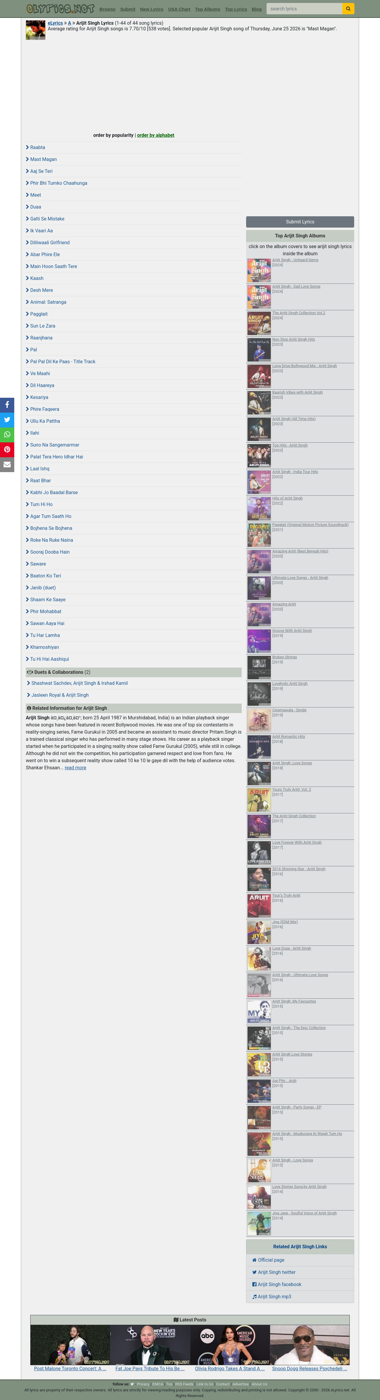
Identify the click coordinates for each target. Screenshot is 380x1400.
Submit (127, 9)
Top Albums (207, 9)
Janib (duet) (41, 588)
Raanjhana (39, 338)
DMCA (157, 1384)
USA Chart (179, 9)
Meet (33, 195)
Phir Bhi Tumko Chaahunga (56, 183)
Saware (36, 564)
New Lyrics (152, 9)
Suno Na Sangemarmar (52, 445)
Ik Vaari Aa (39, 231)
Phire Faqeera (42, 409)
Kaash (34, 278)
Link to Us (204, 1384)
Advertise (240, 1384)
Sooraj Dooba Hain (48, 552)
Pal (31, 350)
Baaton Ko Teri (43, 576)
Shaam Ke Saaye (46, 599)
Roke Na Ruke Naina (49, 540)
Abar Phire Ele (43, 254)
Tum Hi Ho (39, 504)
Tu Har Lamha (43, 635)
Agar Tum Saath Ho (48, 516)
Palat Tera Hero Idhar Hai (54, 457)
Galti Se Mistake (45, 219)
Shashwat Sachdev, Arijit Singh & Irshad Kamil (77, 683)
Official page (268, 1260)
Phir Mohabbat (43, 611)
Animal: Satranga (46, 302)
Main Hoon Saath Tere (51, 266)
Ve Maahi (38, 373)
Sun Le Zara (40, 326)
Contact (222, 1384)
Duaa (33, 207)
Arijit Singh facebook (276, 1284)
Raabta (35, 147)
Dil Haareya (40, 385)
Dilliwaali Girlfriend (48, 242)
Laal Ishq (37, 469)
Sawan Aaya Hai (45, 623)
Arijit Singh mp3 (271, 1296)
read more (75, 768)
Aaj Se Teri (39, 171)
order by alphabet (156, 135)
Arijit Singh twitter (273, 1272)
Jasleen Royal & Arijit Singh (58, 695)
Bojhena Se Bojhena (49, 528)
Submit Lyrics (300, 222)
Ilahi (32, 433)
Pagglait (37, 314)
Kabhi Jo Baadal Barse (52, 492)
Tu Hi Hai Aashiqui (47, 659)
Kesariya (37, 397)
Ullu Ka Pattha (43, 421)
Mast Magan (41, 159)
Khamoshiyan (42, 647)
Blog (257, 9)
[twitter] (132, 1384)
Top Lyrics (236, 9)
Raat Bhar (38, 480)
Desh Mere (39, 290)
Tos (169, 1384)
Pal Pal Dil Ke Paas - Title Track (60, 361)
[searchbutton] (348, 8)
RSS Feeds (184, 1384)
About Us (259, 1384)
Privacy (143, 1384)
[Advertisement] (190, 85)
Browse (107, 9)
